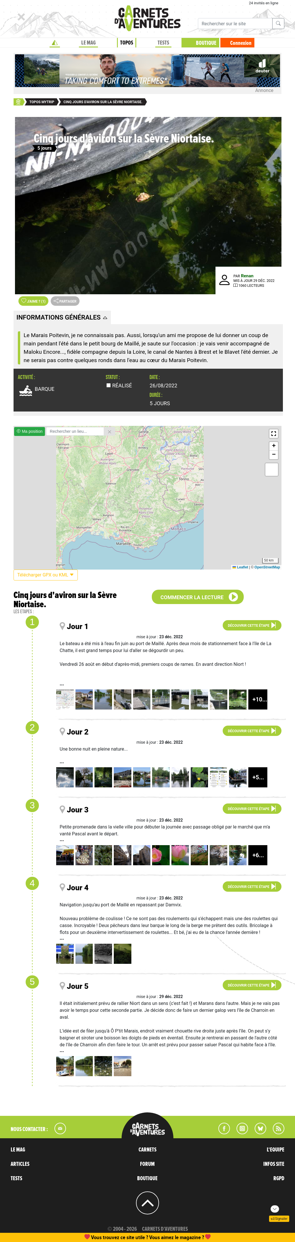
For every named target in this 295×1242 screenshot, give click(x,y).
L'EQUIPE (275, 1150)
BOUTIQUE (206, 43)
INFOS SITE (273, 1164)
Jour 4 (77, 887)
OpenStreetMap (267, 567)
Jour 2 (77, 732)
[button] (273, 433)
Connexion (240, 43)
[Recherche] (235, 23)
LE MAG (88, 43)
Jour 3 (77, 809)
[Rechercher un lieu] (75, 431)
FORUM (147, 1164)
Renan (247, 275)
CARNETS (147, 1150)
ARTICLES (20, 1164)
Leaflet (240, 567)
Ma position (29, 431)
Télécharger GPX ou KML (45, 575)
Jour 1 (77, 626)
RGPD (278, 1178)
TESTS (163, 43)
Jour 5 (77, 986)
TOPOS (126, 43)
